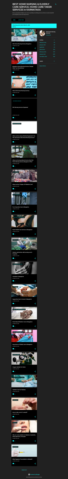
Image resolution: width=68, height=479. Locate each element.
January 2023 (43, 44)
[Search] (56, 4)
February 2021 (43, 51)
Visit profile (48, 35)
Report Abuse (43, 65)
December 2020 (43, 56)
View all (14, 26)
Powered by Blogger (34, 474)
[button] (35, 48)
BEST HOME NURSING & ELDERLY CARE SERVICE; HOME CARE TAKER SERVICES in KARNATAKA (32, 7)
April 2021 (42, 47)
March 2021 (42, 49)
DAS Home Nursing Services (50, 32)
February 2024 (43, 42)
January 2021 (43, 54)
